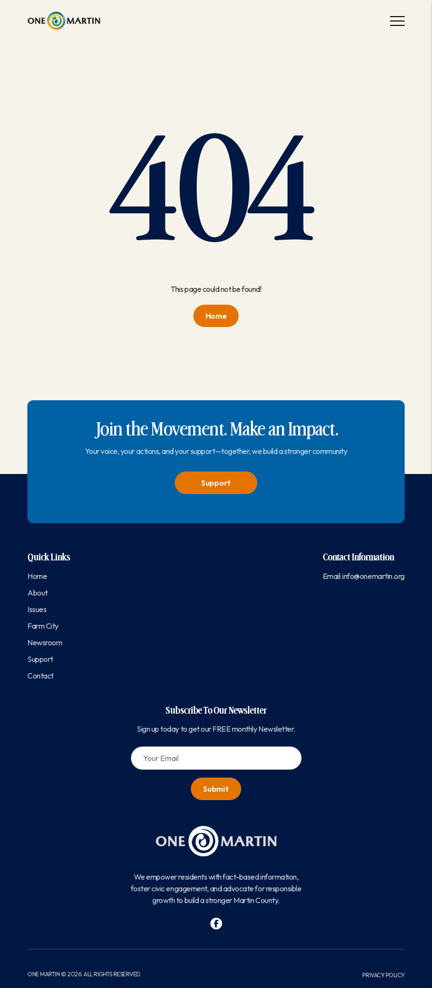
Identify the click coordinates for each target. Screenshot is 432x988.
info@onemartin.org (373, 576)
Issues (36, 609)
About (37, 592)
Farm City (43, 626)
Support (216, 483)
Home (216, 316)
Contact (40, 675)
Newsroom (44, 642)
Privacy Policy (383, 975)
